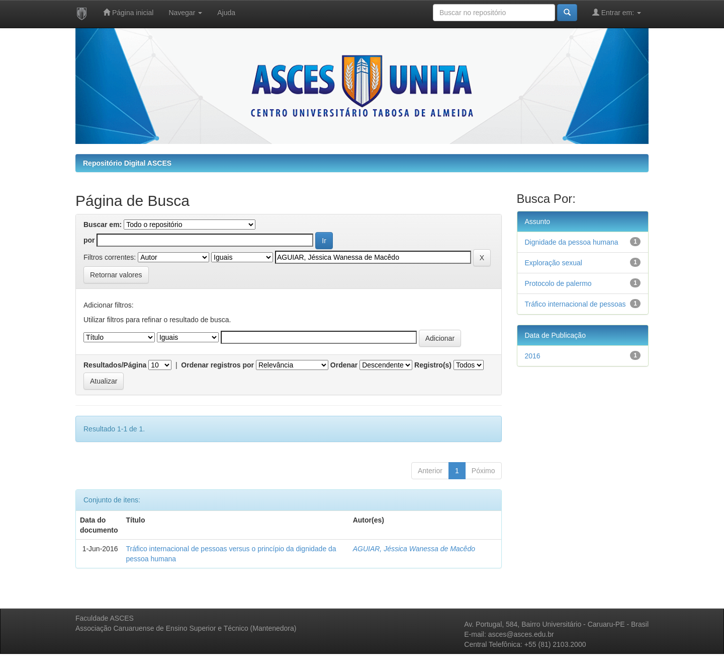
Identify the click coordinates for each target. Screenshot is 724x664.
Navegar (185, 13)
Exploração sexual (553, 263)
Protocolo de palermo (558, 283)
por (89, 240)
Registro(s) (432, 365)
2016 (532, 356)
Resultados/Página (114, 365)
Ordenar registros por (217, 365)
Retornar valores (116, 275)
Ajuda (226, 13)
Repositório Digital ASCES (127, 163)
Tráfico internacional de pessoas (575, 304)
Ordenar (343, 365)
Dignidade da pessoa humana (571, 242)
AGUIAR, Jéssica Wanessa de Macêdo (414, 549)
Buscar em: (102, 224)
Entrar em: (616, 12)
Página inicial (128, 12)
